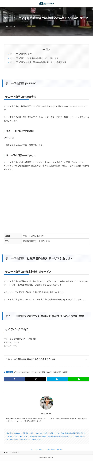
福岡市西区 (57, 372)
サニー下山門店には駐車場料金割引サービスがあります (34, 58)
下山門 (49, 372)
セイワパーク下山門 (38, 372)
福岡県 (65, 372)
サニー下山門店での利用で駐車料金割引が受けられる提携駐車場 (38, 62)
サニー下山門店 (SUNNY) (21, 54)
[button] (14, 379)
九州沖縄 (10, 372)
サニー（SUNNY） (23, 372)
